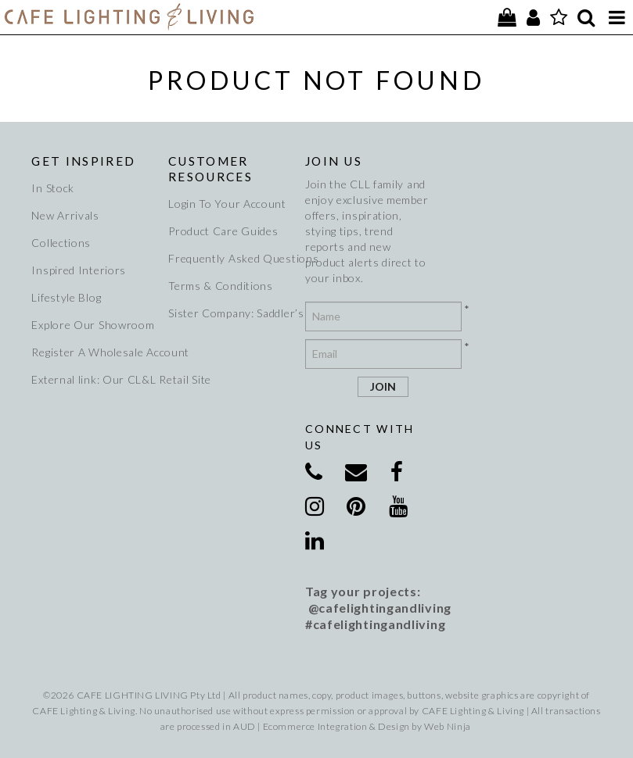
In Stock (52, 188)
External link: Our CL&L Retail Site (93, 379)
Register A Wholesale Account (93, 352)
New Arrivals (65, 215)
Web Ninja (447, 726)
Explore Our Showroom (92, 324)
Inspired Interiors (78, 270)
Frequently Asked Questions (230, 258)
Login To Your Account (227, 203)
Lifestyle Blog (66, 297)
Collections (61, 242)
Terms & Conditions (220, 285)
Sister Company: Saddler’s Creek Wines (230, 313)
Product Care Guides (223, 231)
